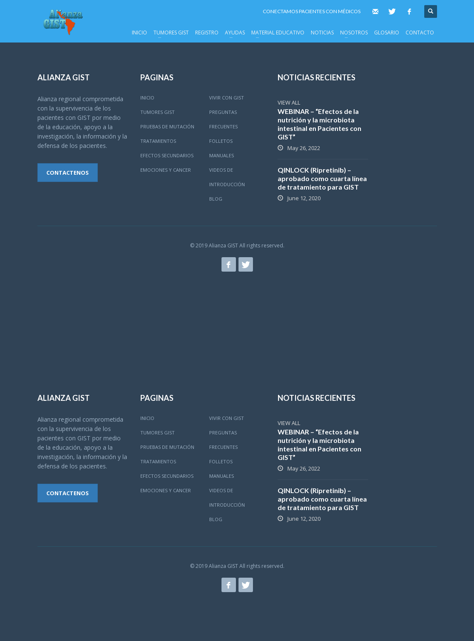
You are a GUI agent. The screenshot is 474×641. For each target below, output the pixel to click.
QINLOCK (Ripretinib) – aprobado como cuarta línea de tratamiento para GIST (322, 178)
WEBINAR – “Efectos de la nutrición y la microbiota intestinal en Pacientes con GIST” (319, 124)
